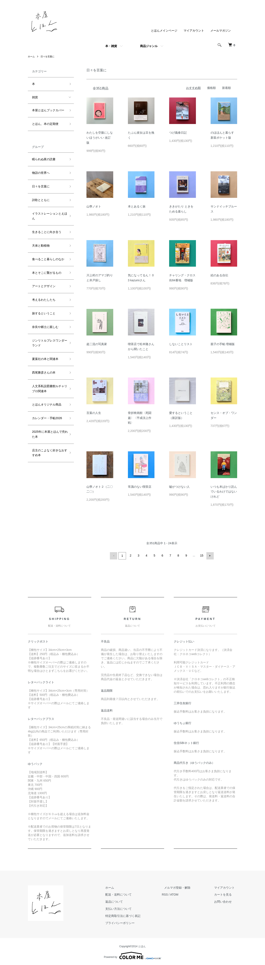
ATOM (184, 894)
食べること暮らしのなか (48, 259)
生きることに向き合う (46, 232)
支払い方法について (130, 908)
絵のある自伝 (219, 275)
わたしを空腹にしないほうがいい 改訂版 (99, 137)
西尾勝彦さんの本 (43, 372)
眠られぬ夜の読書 (43, 159)
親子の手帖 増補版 (223, 344)
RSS (174, 894)
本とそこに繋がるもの (46, 272)
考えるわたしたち (43, 299)
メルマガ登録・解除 (184, 887)
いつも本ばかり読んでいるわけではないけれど (224, 491)
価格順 (211, 88)
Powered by (132, 955)
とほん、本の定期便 (45, 123)
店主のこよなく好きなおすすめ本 (48, 453)
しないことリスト (181, 344)
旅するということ (43, 313)
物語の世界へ (41, 172)
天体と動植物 (41, 245)
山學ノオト (93, 206)
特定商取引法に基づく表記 (135, 915)
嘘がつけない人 (179, 486)
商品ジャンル (149, 46)
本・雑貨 (111, 46)
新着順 (226, 88)
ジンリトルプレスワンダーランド (48, 343)
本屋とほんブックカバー (48, 110)
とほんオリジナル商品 (46, 404)
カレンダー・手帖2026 (47, 418)
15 (201, 555)
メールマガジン (220, 30)
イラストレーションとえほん (48, 216)
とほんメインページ (164, 30)
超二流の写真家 (96, 344)
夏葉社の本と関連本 (45, 359)
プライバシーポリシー (132, 922)
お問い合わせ (225, 901)
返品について (126, 901)
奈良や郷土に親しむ (45, 327)
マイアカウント (194, 30)
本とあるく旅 (136, 206)
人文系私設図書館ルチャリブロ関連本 (48, 388)
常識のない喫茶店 (139, 486)
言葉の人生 (93, 413)
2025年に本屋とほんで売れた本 (48, 434)
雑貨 (35, 97)
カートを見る (225, 894)
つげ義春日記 (178, 132)
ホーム (31, 56)
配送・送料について (130, 894)
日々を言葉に (48, 56)
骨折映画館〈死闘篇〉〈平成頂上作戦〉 (139, 418)
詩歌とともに (41, 200)
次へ (209, 555)
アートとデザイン (43, 286)
